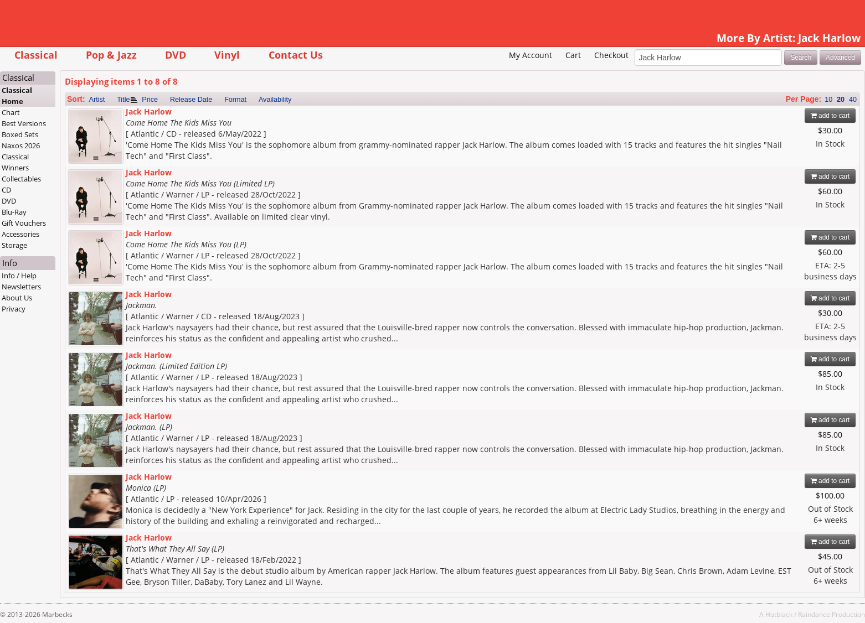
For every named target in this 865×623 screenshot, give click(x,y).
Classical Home (17, 95)
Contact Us (296, 54)
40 (853, 99)
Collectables (21, 179)
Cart (573, 55)
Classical (36, 54)
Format (235, 99)
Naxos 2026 (21, 145)
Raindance (814, 614)
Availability (275, 99)
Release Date (191, 99)
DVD (175, 54)
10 (828, 99)
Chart (11, 112)
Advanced (840, 57)
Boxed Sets (20, 134)
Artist (97, 99)
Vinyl (227, 54)
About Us (17, 298)
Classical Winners (15, 162)
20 (841, 99)
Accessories (20, 234)
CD (6, 190)
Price (150, 99)
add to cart (830, 116)
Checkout (611, 55)
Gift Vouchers (24, 223)
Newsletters (21, 287)
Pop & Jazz (111, 54)
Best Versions (24, 123)
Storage (14, 245)
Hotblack (778, 614)
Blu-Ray (14, 212)
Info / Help (19, 276)
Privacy (13, 309)
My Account (530, 55)
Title (123, 99)
